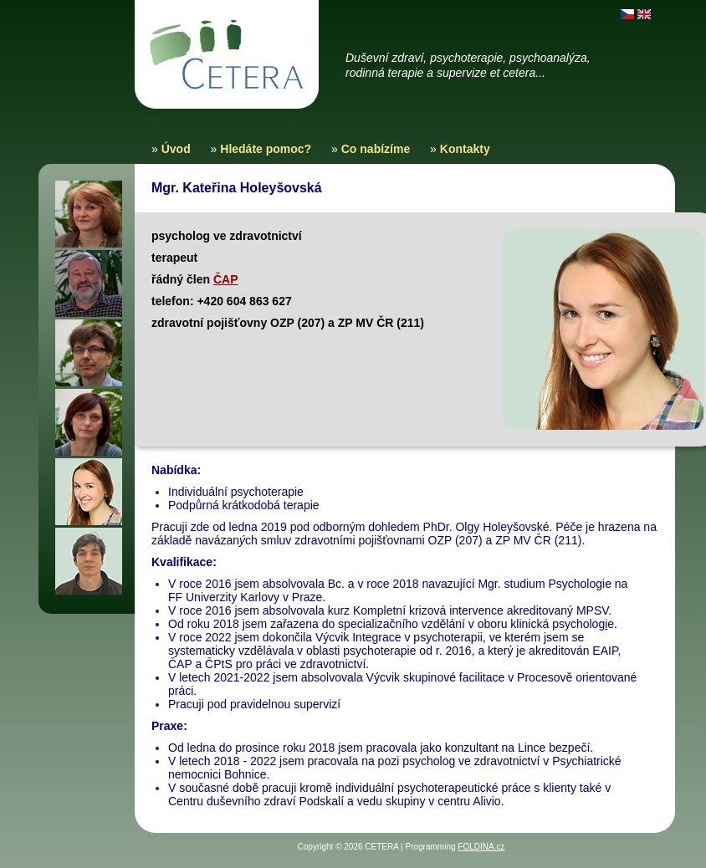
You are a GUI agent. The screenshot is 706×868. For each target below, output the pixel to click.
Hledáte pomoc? (265, 149)
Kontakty (465, 149)
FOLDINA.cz (481, 846)
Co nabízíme (375, 149)
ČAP (225, 279)
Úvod (176, 149)
